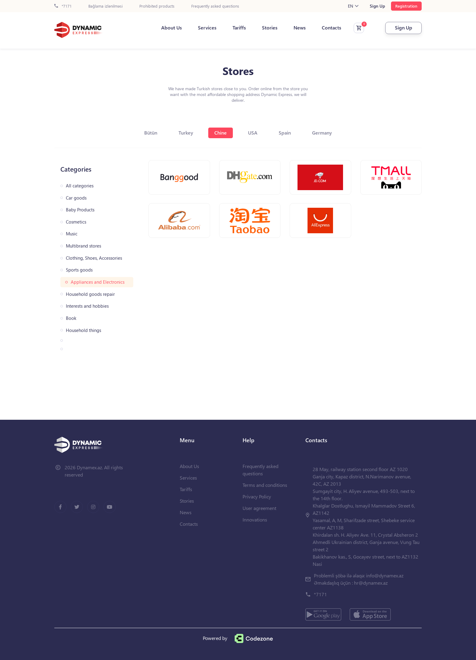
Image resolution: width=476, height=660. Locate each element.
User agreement (259, 508)
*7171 (63, 6)
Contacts (331, 27)
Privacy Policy (257, 496)
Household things (83, 330)
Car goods (76, 198)
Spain (285, 132)
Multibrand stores (83, 246)
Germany (322, 132)
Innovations (255, 519)
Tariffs (239, 27)
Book (71, 318)
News (300, 27)
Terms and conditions (265, 485)
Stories (269, 27)
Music (71, 234)
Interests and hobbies (87, 306)
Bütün (150, 132)
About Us (171, 27)
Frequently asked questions (215, 6)
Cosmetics (76, 222)
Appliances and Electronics (97, 282)
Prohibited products (157, 6)
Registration (406, 6)
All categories (79, 186)
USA (252, 132)
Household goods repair (90, 294)
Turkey (185, 132)
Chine (220, 132)
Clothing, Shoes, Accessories (94, 258)
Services (207, 27)
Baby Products (80, 210)
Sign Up (377, 6)
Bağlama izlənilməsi (105, 6)
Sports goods (79, 270)
